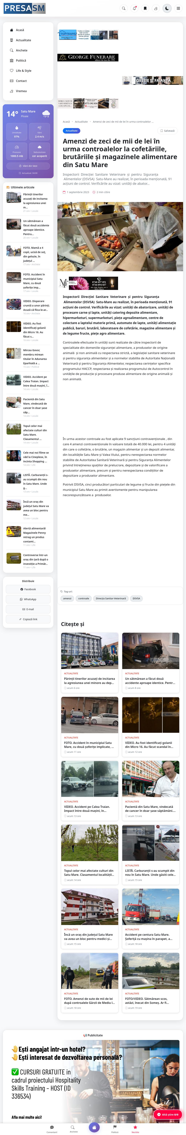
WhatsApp (28, 599)
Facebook (28, 589)
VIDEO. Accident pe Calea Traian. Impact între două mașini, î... (36, 381)
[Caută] (124, 8)
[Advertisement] (120, 410)
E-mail (28, 609)
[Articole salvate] (145, 8)
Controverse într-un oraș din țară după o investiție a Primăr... (35, 559)
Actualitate (20, 40)
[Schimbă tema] (167, 8)
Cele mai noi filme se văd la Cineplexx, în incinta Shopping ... (36, 457)
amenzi (67, 598)
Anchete (18, 50)
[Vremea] (156, 8)
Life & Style (20, 70)
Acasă (16, 30)
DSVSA (136, 598)
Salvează (167, 131)
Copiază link (28, 619)
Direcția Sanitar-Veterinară (111, 598)
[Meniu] (178, 8)
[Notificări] (134, 8)
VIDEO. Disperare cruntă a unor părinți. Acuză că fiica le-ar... (36, 305)
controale (83, 598)
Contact (18, 81)
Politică (17, 60)
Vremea (18, 91)
